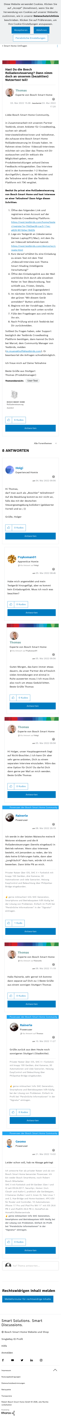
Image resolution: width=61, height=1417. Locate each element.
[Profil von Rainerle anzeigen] (22, 816)
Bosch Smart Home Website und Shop (27, 1331)
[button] (21, 30)
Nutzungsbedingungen (11, 1377)
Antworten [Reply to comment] (30, 536)
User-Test (32, 380)
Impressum (6, 1370)
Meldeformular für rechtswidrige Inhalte (28, 1299)
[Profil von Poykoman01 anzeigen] (27, 557)
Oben (55, 1370)
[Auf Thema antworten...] (34, 1266)
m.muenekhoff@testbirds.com (23, 351)
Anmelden (7, 1352)
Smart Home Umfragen (15, 46)
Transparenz (6, 1396)
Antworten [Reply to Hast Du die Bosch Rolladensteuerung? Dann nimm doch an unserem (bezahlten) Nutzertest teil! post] (30, 428)
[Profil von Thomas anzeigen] (21, 90)
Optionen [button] (57, 46)
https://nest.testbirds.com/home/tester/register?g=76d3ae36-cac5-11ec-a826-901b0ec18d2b (33, 226)
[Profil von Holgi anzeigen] (19, 468)
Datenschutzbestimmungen (13, 1383)
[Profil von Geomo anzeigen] (21, 1141)
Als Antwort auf (29, 565)
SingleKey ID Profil (12, 1339)
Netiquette (6, 1389)
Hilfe (4, 1345)
